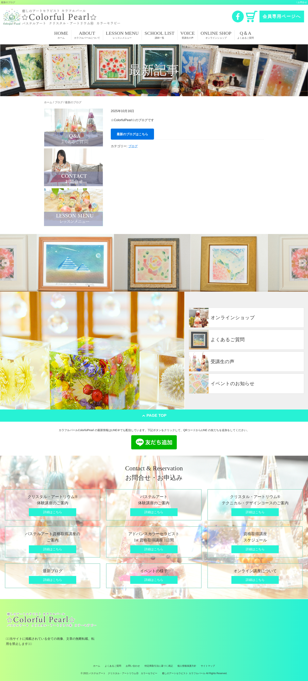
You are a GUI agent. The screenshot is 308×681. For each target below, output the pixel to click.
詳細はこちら (52, 512)
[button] (5, 262)
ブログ (133, 146)
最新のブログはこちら (132, 134)
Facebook (238, 16)
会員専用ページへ (282, 16)
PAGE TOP (157, 415)
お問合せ (302, 2)
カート (252, 16)
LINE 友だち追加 (154, 442)
